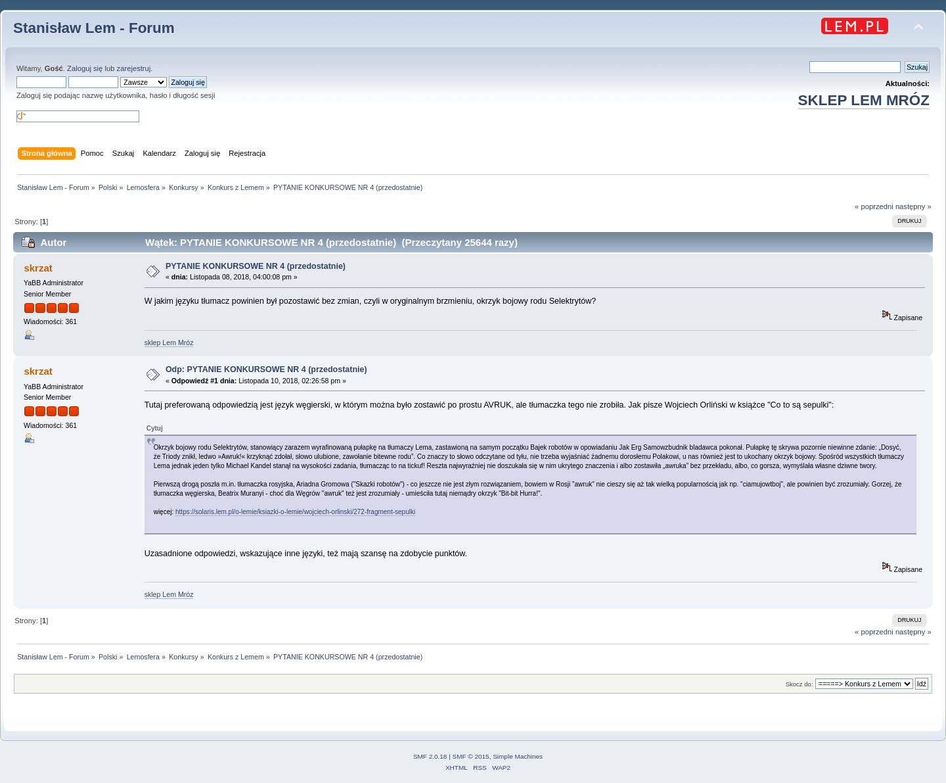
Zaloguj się (84, 68)
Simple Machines (518, 756)
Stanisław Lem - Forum (94, 28)
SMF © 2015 (471, 756)
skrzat (38, 267)
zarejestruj (134, 68)
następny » (913, 206)
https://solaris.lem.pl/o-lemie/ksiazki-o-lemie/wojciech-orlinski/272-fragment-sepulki (295, 511)
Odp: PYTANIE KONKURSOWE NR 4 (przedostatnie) (266, 369)
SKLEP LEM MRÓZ (864, 100)
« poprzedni (874, 206)
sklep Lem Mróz (169, 342)
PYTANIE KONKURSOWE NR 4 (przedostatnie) (256, 266)
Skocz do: (799, 684)
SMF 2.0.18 (430, 756)
